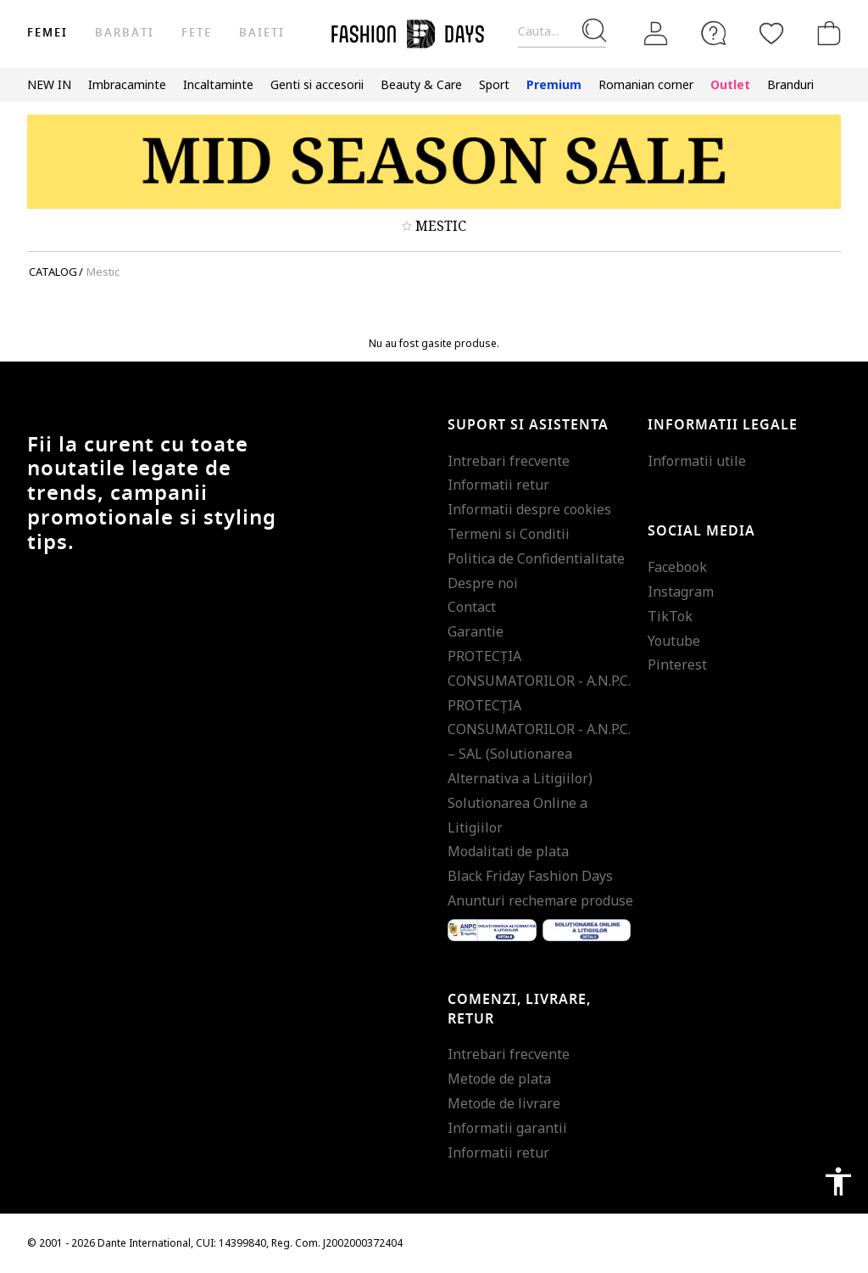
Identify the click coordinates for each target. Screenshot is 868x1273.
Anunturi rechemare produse (540, 900)
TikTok (670, 616)
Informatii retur (498, 484)
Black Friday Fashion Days (530, 875)
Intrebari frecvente (509, 460)
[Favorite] (771, 33)
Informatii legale (723, 425)
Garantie (476, 631)
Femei (47, 33)
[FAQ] (713, 33)
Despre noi (483, 583)
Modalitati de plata (508, 851)
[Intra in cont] (656, 34)
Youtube (674, 640)
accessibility (838, 1181)
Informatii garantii (507, 1128)
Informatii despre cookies (529, 509)
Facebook (677, 567)
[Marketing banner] (434, 162)
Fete (196, 33)
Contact (472, 606)
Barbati (124, 33)
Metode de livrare (504, 1103)
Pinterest (677, 664)
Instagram (681, 591)
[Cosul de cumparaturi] (825, 33)
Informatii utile (697, 460)
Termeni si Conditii (509, 533)
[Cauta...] (562, 31)
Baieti (262, 33)
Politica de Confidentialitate (536, 558)
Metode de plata (499, 1078)
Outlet (730, 84)
